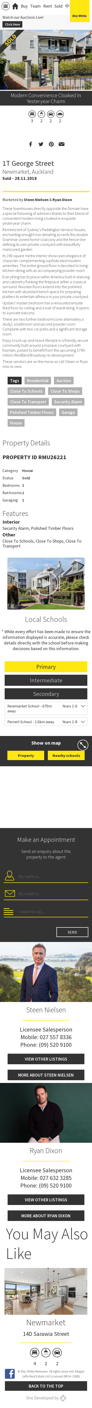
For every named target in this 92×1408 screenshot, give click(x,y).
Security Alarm (68, 402)
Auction (63, 380)
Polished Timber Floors (32, 412)
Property (26, 755)
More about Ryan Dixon (46, 1216)
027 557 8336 (56, 1037)
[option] (46, 1318)
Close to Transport (28, 402)
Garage (68, 412)
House (16, 423)
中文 (69, 6)
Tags (14, 380)
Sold (58, 6)
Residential (38, 380)
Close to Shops (65, 391)
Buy (24, 6)
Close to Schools (26, 391)
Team (35, 6)
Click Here (12, 24)
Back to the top (46, 1386)
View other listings (46, 1059)
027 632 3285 (56, 1178)
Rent (47, 6)
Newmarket (46, 1322)
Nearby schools (66, 755)
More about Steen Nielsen (46, 1075)
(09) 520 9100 (55, 1044)
